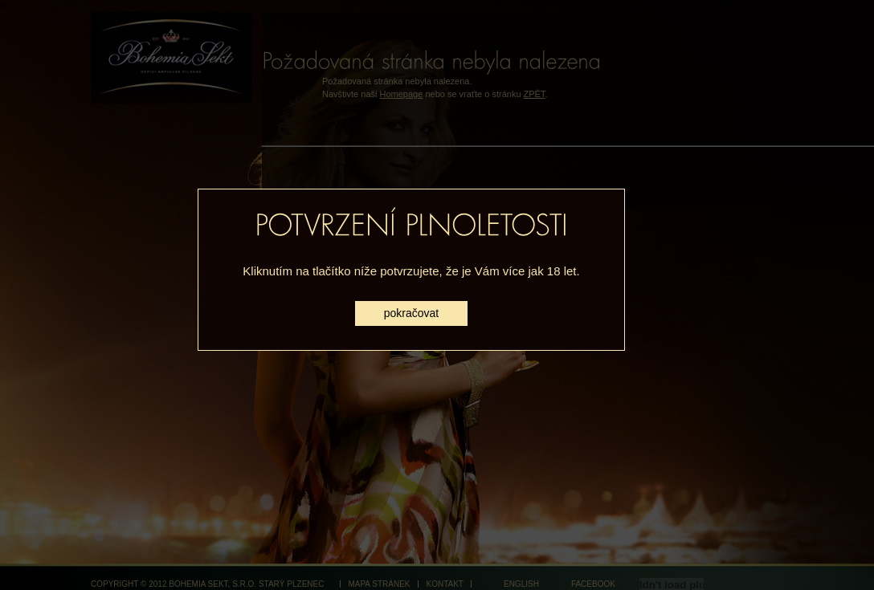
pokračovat (411, 313)
